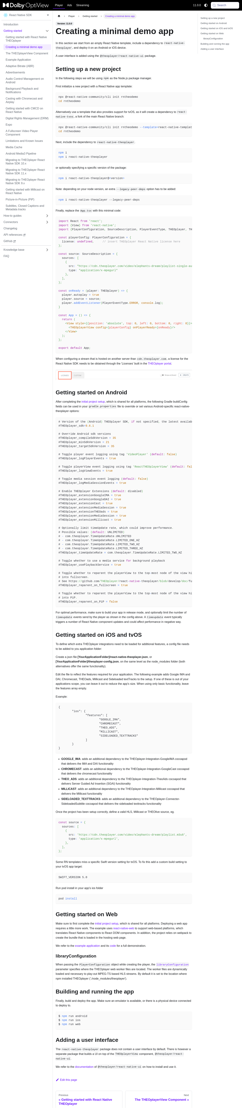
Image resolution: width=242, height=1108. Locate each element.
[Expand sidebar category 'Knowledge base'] (47, 250)
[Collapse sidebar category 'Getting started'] (47, 31)
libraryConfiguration (213, 38)
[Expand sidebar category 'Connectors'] (47, 222)
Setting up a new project (213, 18)
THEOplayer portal (159, 363)
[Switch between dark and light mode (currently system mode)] (206, 5)
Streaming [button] (82, 5)
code (113, 945)
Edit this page (66, 1079)
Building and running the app (215, 44)
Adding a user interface (212, 49)
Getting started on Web (212, 33)
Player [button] (59, 5)
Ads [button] (69, 5)
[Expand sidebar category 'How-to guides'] (47, 216)
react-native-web (123, 928)
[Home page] (59, 16)
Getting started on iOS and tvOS (217, 28)
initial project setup (93, 401)
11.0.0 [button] (197, 5)
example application (87, 945)
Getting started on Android (214, 23)
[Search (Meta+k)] (225, 5)
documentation (84, 1066)
